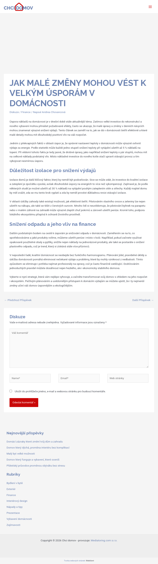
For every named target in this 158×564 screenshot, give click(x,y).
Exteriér (11, 489)
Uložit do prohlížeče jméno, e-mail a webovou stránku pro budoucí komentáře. (60, 391)
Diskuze (14, 112)
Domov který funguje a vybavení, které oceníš (33, 459)
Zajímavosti (13, 524)
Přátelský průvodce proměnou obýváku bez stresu (36, 465)
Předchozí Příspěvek (17, 300)
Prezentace (13, 512)
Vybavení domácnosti (19, 518)
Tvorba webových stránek (74, 561)
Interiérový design (17, 500)
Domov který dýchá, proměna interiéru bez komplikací (38, 447)
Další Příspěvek (143, 300)
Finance (25, 112)
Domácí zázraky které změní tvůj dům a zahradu (35, 441)
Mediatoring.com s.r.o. (104, 540)
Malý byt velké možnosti (21, 453)
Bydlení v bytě (15, 483)
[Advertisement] (79, 43)
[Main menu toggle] (150, 7)
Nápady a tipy (15, 506)
